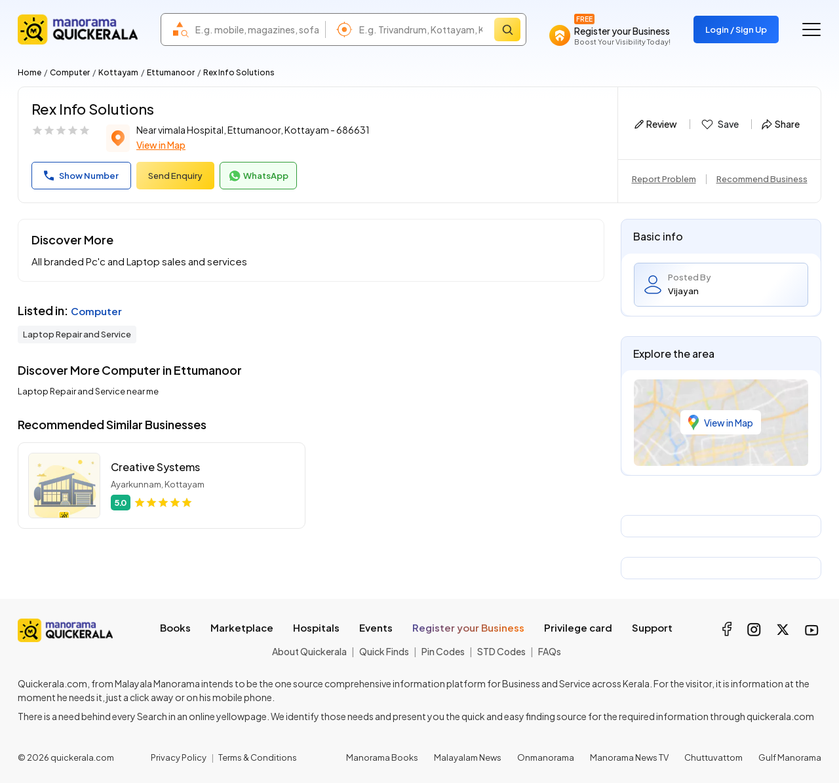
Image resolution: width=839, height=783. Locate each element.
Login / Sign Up (736, 29)
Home (29, 72)
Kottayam (118, 72)
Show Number (81, 175)
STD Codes (501, 651)
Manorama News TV (629, 757)
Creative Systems (155, 467)
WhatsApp (258, 176)
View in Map (160, 145)
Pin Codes (443, 651)
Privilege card (578, 627)
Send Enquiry (175, 175)
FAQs (549, 651)
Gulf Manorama (789, 757)
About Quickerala (309, 651)
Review (655, 124)
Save (719, 124)
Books (175, 627)
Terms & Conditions (257, 757)
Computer (70, 72)
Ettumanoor (171, 72)
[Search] (507, 29)
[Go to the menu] (811, 29)
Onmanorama (545, 757)
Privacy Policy (178, 757)
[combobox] (257, 29)
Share (781, 124)
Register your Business (468, 627)
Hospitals (316, 627)
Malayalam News (467, 757)
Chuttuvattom (713, 757)
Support (652, 627)
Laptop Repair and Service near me (88, 391)
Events (376, 627)
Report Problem (664, 179)
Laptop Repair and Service (77, 334)
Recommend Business (762, 179)
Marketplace (241, 627)
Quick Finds (384, 651)
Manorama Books (382, 757)
